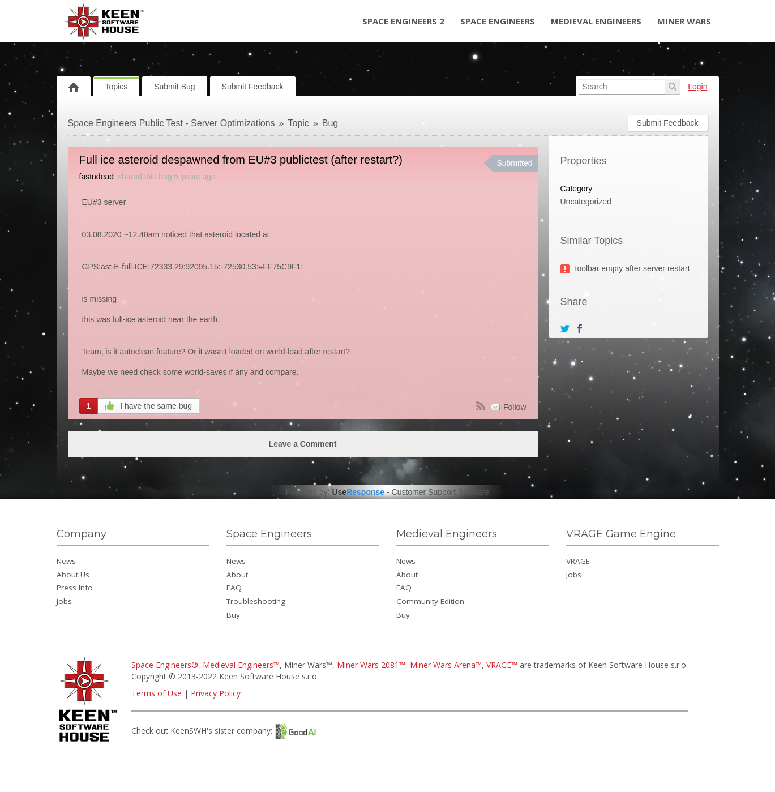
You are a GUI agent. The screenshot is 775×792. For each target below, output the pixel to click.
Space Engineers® (164, 665)
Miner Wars (684, 21)
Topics (116, 86)
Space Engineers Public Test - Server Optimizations (171, 123)
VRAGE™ (501, 665)
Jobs (64, 601)
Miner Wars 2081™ (371, 665)
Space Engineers (497, 21)
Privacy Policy (216, 693)
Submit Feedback (253, 86)
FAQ (234, 588)
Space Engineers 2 (403, 21)
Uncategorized (585, 201)
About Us (73, 575)
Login (697, 86)
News (66, 561)
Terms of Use (156, 693)
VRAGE (578, 561)
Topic (298, 123)
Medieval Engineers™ (241, 665)
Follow (514, 407)
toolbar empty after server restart (632, 268)
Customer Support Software (441, 492)
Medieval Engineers (596, 21)
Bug (330, 123)
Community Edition (430, 601)
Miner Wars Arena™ (446, 665)
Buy (233, 615)
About (237, 575)
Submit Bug (174, 86)
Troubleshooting (255, 601)
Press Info (75, 588)
